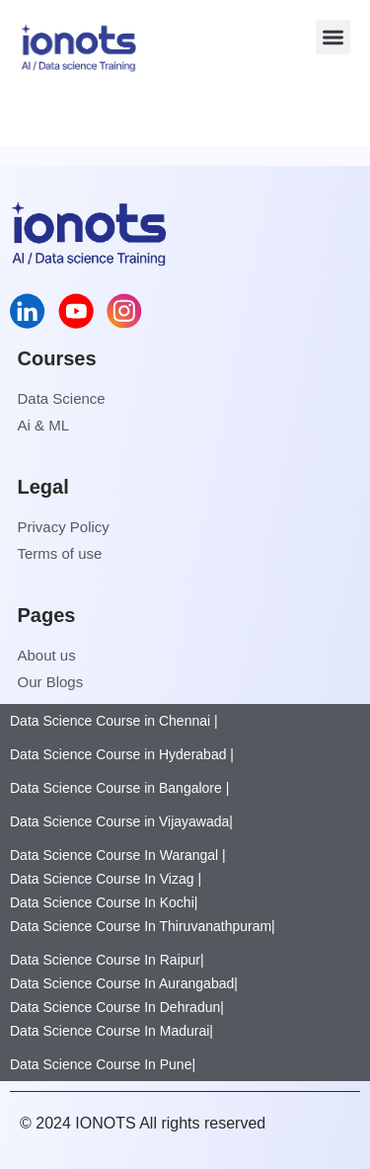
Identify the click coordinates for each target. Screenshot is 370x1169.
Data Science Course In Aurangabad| (124, 983)
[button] (333, 37)
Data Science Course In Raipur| (107, 960)
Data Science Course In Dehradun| (117, 1007)
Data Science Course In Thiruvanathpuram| (142, 926)
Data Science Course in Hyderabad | (122, 754)
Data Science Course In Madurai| (111, 1031)
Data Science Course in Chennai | (114, 721)
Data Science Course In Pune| (102, 1064)
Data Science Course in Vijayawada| (121, 821)
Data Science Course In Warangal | (118, 855)
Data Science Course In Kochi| (103, 902)
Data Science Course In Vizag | (105, 879)
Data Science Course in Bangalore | (119, 788)
